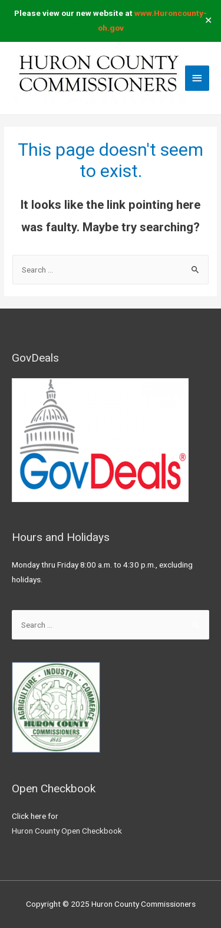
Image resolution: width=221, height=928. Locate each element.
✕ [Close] (208, 21)
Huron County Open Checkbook (67, 830)
